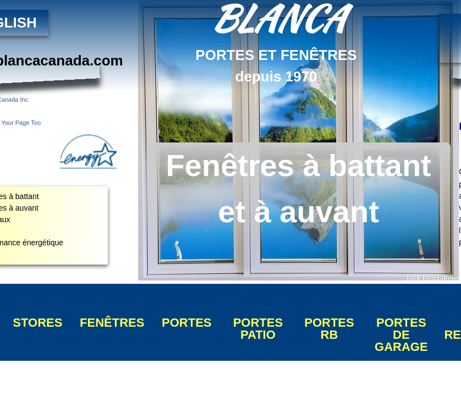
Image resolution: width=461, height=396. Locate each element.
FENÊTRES (112, 322)
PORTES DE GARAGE (401, 335)
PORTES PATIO (258, 329)
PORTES (186, 322)
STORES (37, 322)
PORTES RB (329, 329)
